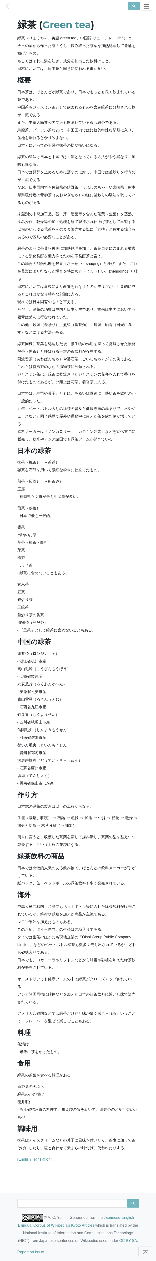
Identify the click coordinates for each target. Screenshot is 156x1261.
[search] (110, 6)
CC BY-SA (128, 1241)
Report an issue (30, 1252)
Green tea (66, 25)
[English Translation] (34, 1159)
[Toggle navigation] (146, 6)
